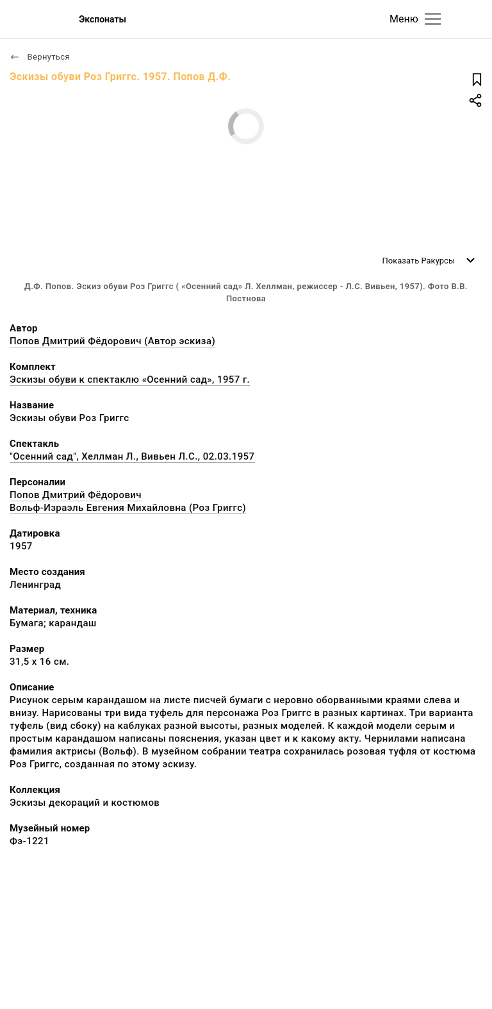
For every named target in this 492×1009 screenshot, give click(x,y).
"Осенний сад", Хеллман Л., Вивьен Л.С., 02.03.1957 (132, 456)
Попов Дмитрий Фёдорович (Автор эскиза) (112, 341)
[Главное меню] (432, 18)
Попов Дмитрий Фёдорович (76, 495)
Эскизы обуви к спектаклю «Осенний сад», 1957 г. (130, 379)
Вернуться (40, 57)
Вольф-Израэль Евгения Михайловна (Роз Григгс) (128, 507)
